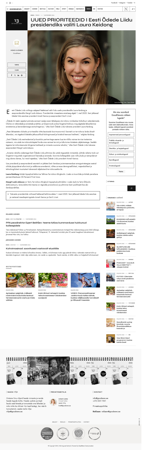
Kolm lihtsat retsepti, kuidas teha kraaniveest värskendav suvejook (52, 295)
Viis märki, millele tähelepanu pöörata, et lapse (125, 208)
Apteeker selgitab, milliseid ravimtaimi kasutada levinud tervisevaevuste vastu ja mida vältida (20, 296)
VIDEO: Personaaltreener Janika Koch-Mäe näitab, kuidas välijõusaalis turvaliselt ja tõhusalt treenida (85, 296)
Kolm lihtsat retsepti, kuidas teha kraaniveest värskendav (125, 309)
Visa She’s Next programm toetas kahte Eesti (124, 340)
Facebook (114, 3)
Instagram (122, 3)
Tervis (37, 15)
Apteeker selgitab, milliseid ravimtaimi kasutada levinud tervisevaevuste (125, 293)
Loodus (131, 287)
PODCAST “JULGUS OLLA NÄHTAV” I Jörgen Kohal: (125, 265)
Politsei (18, 219)
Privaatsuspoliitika (100, 406)
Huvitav (13, 245)
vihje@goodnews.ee (14, 411)
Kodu (32, 15)
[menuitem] (27, 9)
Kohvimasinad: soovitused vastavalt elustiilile (32, 248)
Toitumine (132, 303)
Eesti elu (13, 219)
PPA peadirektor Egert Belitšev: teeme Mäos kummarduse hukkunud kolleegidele (46, 224)
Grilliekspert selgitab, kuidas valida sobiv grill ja (126, 235)
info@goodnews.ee (100, 398)
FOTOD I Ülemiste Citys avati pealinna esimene (125, 278)
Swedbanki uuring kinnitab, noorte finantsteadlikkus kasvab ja (124, 325)
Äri (129, 335)
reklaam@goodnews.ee (111, 411)
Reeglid (62, 422)
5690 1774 (62, 403)
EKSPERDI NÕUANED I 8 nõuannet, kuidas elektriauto (126, 221)
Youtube (129, 3)
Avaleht (54, 422)
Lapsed (131, 202)
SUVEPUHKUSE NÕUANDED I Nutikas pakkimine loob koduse (126, 250)
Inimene (131, 259)
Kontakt (86, 422)
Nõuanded (132, 216)
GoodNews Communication (86, 446)
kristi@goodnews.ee (65, 405)
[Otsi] (131, 188)
